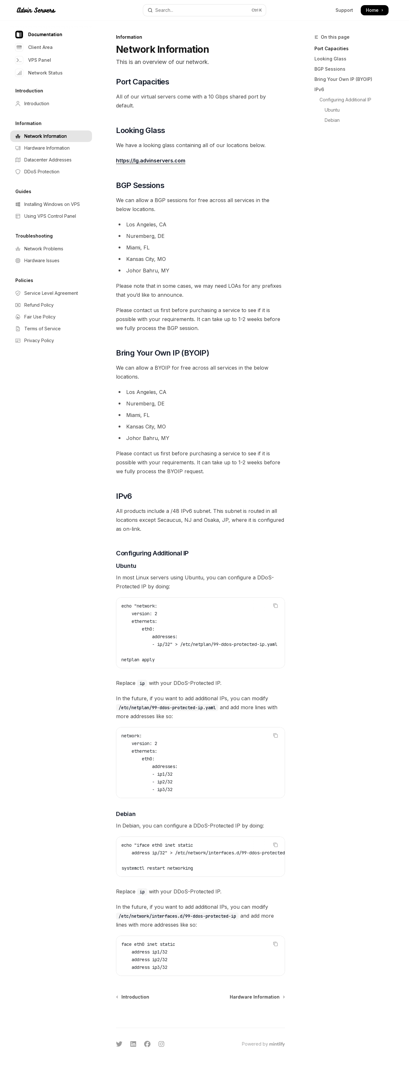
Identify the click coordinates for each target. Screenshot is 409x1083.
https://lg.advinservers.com (150, 160)
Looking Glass (330, 58)
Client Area (34, 47)
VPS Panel (33, 60)
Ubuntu (332, 110)
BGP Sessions (329, 69)
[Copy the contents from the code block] (275, 605)
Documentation (38, 34)
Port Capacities (331, 48)
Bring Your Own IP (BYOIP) (343, 79)
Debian (332, 120)
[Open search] (204, 10)
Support (344, 10)
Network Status (39, 73)
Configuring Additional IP (345, 99)
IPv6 (319, 89)
